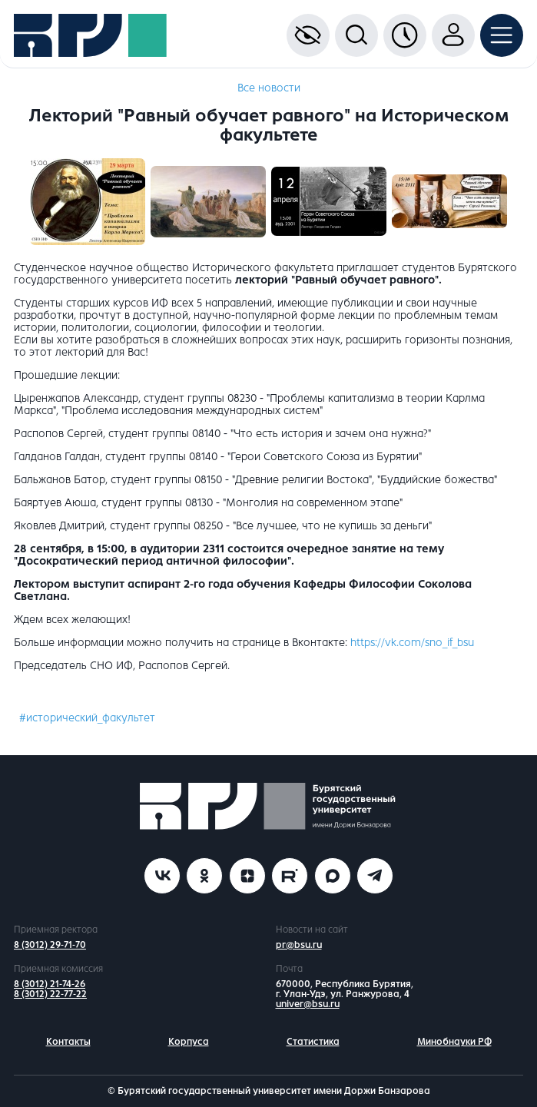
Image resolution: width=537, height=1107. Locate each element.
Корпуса (188, 1041)
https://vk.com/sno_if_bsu (412, 642)
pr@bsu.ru (299, 945)
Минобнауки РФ (454, 1041)
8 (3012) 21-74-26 (49, 984)
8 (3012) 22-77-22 (50, 994)
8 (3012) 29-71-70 (50, 945)
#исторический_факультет (87, 718)
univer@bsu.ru (308, 1004)
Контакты (68, 1041)
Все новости (268, 88)
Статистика (313, 1041)
